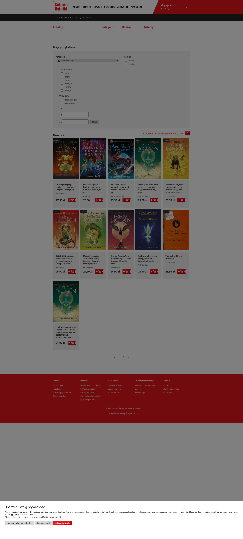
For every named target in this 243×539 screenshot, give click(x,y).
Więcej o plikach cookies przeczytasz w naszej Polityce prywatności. (33, 517)
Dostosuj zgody (43, 523)
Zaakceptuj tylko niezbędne (19, 523)
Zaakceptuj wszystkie (63, 523)
